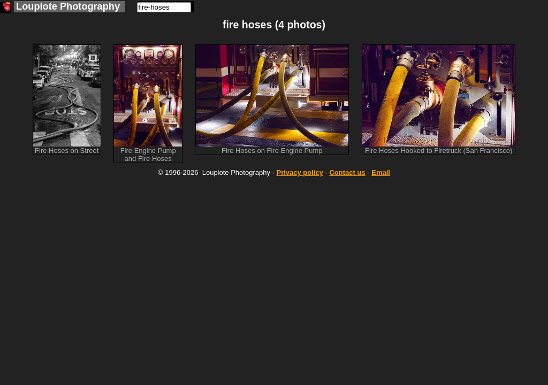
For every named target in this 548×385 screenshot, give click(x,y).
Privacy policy (299, 172)
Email (380, 172)
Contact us (347, 172)
